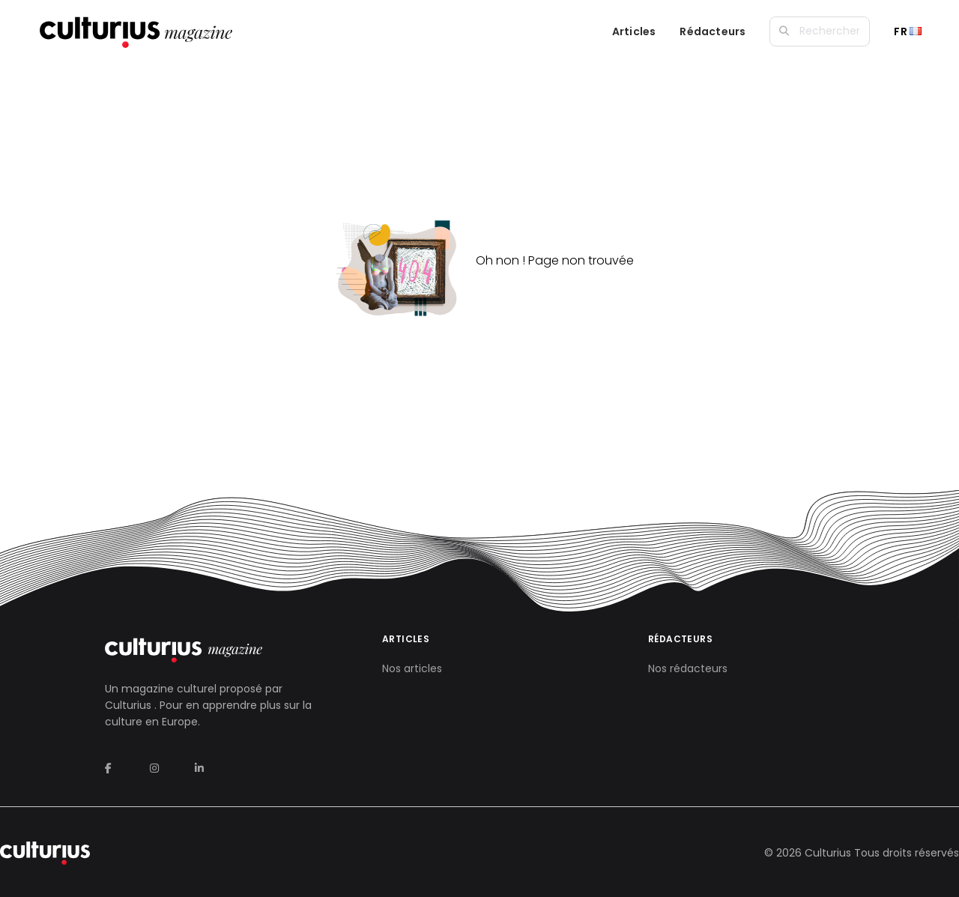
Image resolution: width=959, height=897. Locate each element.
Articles (634, 31)
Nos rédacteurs (687, 668)
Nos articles (412, 668)
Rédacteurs (712, 31)
